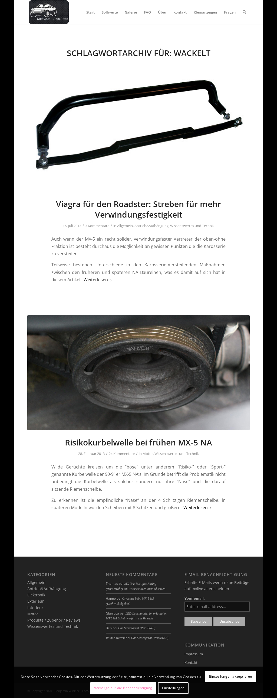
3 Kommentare (97, 225)
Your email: (194, 598)
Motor (148, 453)
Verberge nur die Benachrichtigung (123, 688)
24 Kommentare (122, 453)
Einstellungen (173, 688)
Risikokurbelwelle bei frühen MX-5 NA (138, 442)
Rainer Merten (115, 638)
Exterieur (35, 601)
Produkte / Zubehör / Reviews (54, 620)
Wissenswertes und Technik (192, 225)
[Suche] (244, 12)
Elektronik (36, 594)
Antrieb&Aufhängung (151, 225)
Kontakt (190, 662)
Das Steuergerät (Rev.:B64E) (136, 628)
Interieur (35, 607)
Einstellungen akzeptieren (230, 676)
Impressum (193, 653)
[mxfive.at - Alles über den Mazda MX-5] (48, 12)
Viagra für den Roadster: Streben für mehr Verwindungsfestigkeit (138, 209)
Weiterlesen (98, 280)
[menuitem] (90, 12)
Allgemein (125, 225)
